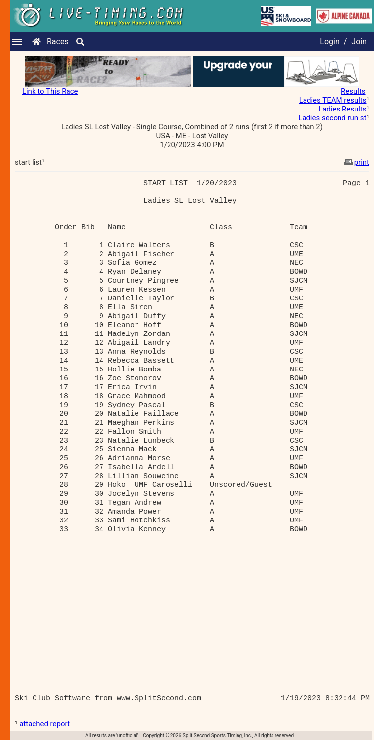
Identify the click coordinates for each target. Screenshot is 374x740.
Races (57, 41)
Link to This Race (50, 91)
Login (329, 41)
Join (359, 41)
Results (353, 91)
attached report (44, 723)
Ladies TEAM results (333, 100)
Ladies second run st (332, 117)
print (355, 162)
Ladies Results (342, 109)
